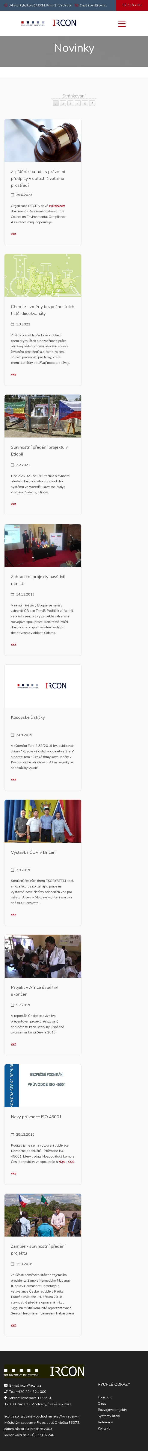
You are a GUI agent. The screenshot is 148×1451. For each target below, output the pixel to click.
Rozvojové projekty (112, 1409)
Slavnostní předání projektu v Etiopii (39, 450)
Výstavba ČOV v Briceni (34, 852)
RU (139, 5)
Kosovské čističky (28, 717)
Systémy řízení (109, 1416)
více (13, 234)
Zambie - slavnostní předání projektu (38, 1249)
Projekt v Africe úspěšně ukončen (35, 991)
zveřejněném (57, 206)
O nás (102, 1403)
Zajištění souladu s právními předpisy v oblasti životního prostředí (38, 178)
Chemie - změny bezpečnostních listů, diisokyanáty (42, 310)
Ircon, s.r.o (105, 1397)
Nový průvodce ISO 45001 (36, 1117)
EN (132, 5)
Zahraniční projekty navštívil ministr (38, 580)
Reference (105, 1422)
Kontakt (104, 1428)
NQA (62, 1162)
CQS (71, 1162)
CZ (124, 5)
